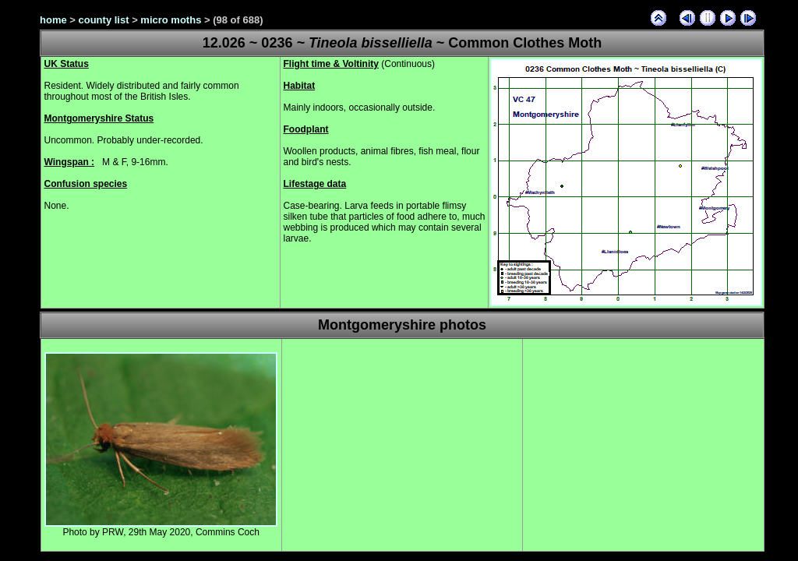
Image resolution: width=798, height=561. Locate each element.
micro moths (170, 20)
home (53, 20)
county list (104, 20)
